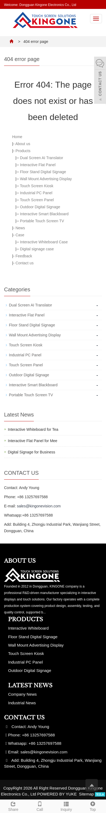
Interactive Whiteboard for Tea (33, 429)
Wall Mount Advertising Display (46, 179)
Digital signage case (37, 249)
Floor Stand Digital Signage (43, 172)
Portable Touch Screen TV (42, 221)
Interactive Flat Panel (38, 165)
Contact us (24, 263)
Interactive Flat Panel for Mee (32, 441)
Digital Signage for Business (31, 452)
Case (19, 235)
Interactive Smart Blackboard (44, 214)
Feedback (23, 256)
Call (40, 806)
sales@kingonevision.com (39, 506)
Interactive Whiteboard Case (44, 242)
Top (93, 806)
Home (17, 137)
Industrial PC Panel (36, 193)
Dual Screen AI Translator (41, 158)
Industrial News (22, 703)
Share (13, 806)
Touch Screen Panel (37, 200)
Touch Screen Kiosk (37, 186)
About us (22, 144)
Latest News (30, 685)
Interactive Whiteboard (28, 628)
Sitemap (86, 794)
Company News (22, 694)
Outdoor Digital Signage (40, 207)
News (20, 228)
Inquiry (66, 806)
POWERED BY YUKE (57, 794)
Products (22, 151)
